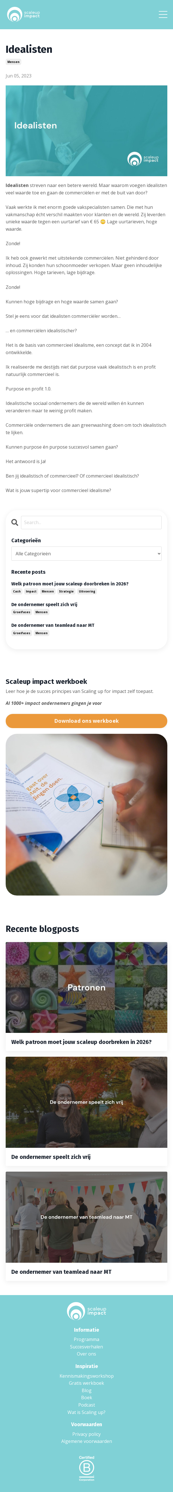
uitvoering (87, 591)
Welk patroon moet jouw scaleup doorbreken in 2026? (69, 584)
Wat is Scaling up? (86, 1412)
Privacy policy (86, 1434)
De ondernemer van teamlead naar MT (52, 625)
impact (31, 591)
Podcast (86, 1405)
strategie (66, 591)
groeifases (21, 612)
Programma (86, 1339)
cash (17, 591)
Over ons (86, 1354)
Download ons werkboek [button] (86, 720)
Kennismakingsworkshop (87, 1376)
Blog (87, 1390)
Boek (86, 1397)
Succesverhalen (86, 1347)
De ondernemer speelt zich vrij (44, 604)
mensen (13, 62)
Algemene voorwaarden (86, 1441)
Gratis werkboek (86, 1383)
